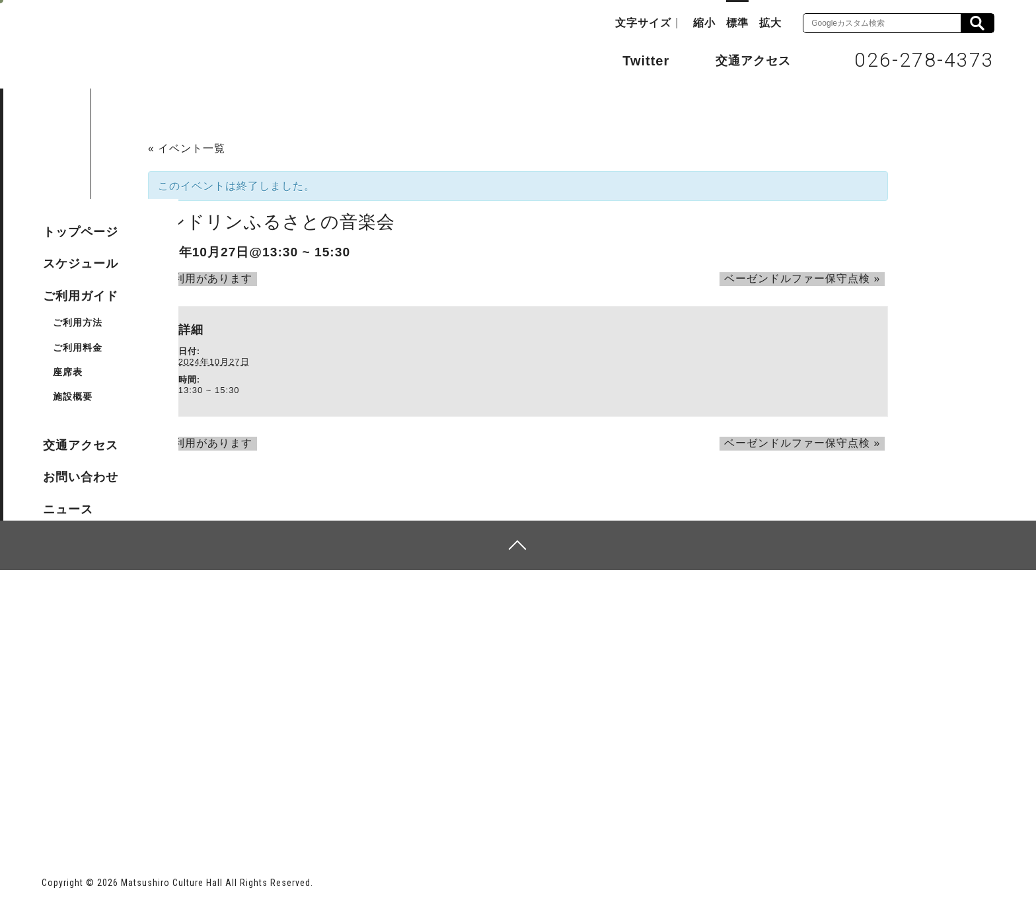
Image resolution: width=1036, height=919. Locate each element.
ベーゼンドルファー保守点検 (807, 278)
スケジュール (80, 263)
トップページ (80, 232)
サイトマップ (92, 624)
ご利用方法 (77, 322)
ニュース (68, 509)
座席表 (68, 372)
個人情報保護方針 (203, 624)
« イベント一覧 (186, 148)
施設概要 (72, 396)
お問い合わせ (80, 477)
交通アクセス (743, 60)
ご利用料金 (77, 347)
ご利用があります (198, 278)
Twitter (632, 59)
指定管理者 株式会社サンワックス (281, 811)
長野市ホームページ (92, 811)
